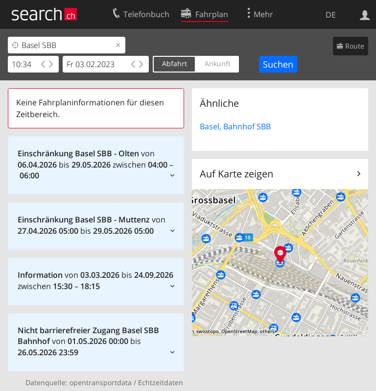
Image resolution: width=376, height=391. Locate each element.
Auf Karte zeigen (236, 173)
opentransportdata (101, 382)
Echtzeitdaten (160, 382)
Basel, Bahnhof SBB (235, 126)
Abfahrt (174, 63)
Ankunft (218, 63)
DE (331, 14)
